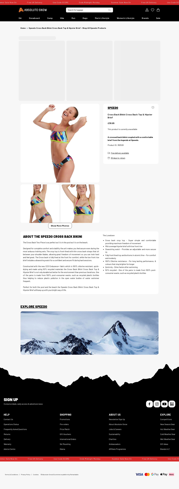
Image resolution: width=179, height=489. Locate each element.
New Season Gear (167, 424)
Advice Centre (9, 449)
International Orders (68, 439)
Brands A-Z (165, 449)
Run (73, 18)
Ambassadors (114, 444)
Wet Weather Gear (167, 439)
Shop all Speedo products (94, 28)
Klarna (62, 449)
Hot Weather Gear (167, 429)
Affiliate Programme (117, 449)
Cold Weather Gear (167, 434)
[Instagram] (157, 404)
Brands (145, 18)
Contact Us (8, 419)
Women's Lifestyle (125, 18)
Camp (50, 18)
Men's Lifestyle (102, 18)
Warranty (7, 444)
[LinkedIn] (171, 404)
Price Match (65, 429)
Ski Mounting (65, 444)
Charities (112, 439)
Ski (20, 18)
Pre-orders (64, 424)
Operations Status (11, 424)
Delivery (7, 439)
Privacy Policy (25, 474)
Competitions (166, 419)
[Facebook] (149, 404)
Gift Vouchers (65, 434)
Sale (158, 18)
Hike (62, 18)
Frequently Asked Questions (15, 429)
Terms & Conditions (11, 474)
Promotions (65, 419)
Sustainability (114, 434)
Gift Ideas (164, 444)
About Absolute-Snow (118, 424)
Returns (7, 434)
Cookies (36, 474)
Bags (85, 18)
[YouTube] (164, 404)
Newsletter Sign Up (117, 419)
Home (23, 28)
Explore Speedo (34, 306)
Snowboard (34, 18)
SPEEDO (113, 107)
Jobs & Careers (115, 429)
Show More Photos (60, 225)
